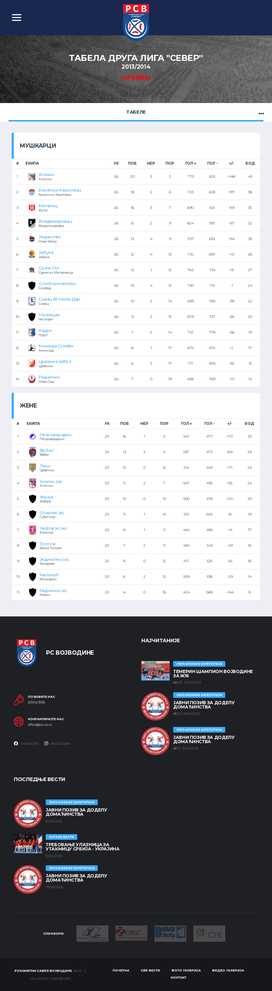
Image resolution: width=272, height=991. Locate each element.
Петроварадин (56, 434)
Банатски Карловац (60, 190)
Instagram (57, 743)
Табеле (136, 112)
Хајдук (45, 330)
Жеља (46, 497)
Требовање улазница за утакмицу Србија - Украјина (83, 847)
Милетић (49, 574)
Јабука (46, 252)
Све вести (150, 970)
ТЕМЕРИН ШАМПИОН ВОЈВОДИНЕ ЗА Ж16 (213, 673)
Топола (48, 543)
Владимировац (55, 221)
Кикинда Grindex (56, 345)
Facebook (26, 743)
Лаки (45, 465)
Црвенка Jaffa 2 (55, 361)
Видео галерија (228, 970)
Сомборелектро (57, 283)
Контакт (178, 977)
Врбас (47, 450)
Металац (48, 205)
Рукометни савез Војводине (43, 971)
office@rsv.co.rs (40, 725)
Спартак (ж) (52, 512)
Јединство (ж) (54, 559)
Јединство (50, 236)
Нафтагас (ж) (53, 528)
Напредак (49, 314)
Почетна (121, 970)
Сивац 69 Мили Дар (59, 299)
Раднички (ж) (53, 590)
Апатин (46, 174)
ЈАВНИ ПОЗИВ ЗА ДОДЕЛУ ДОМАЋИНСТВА (203, 705)
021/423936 (36, 702)
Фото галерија (186, 970)
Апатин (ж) (51, 481)
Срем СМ (48, 267)
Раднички (49, 377)
